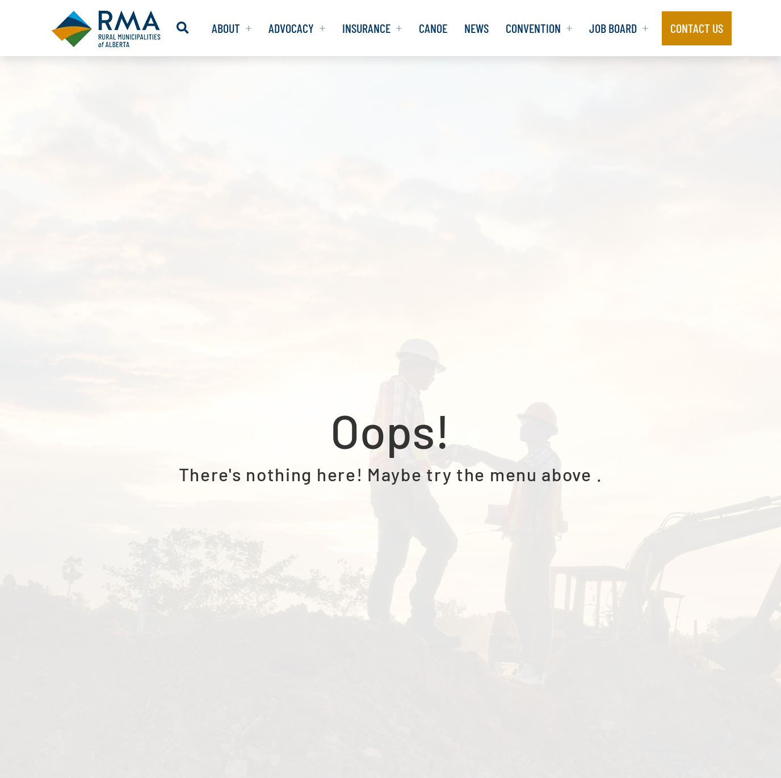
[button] (182, 28)
